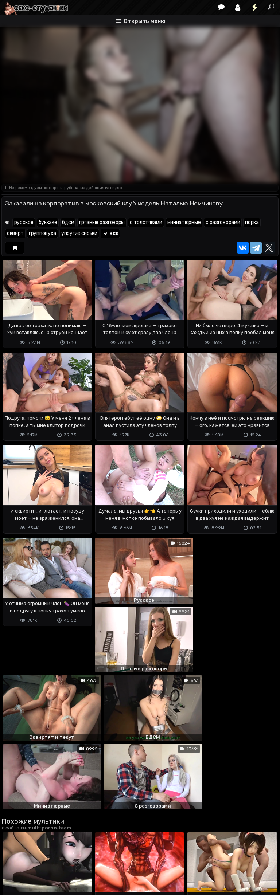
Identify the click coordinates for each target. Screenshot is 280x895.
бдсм (68, 222)
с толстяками (146, 222)
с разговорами (223, 222)
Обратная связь (77, 860)
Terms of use (39, 860)
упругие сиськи (79, 233)
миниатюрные (184, 222)
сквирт (15, 233)
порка (252, 222)
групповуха (42, 233)
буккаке (48, 222)
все (110, 233)
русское (24, 222)
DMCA (13, 860)
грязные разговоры (102, 222)
